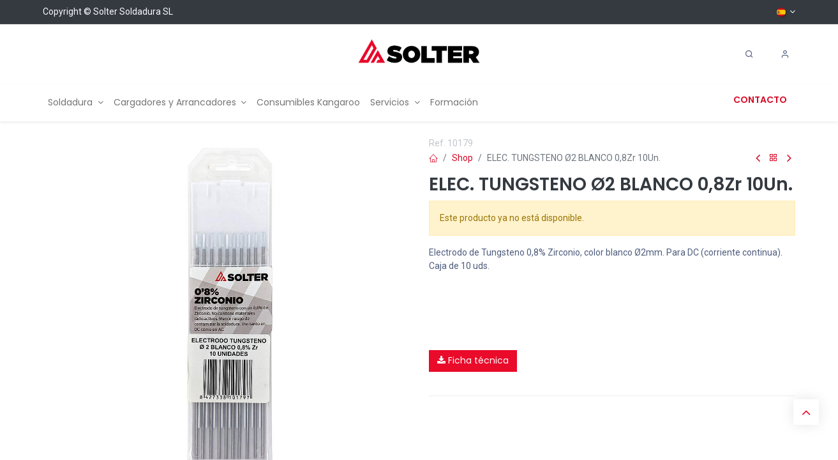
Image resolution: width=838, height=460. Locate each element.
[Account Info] (785, 54)
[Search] (749, 54)
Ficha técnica (473, 360)
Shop (462, 158)
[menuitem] (75, 102)
